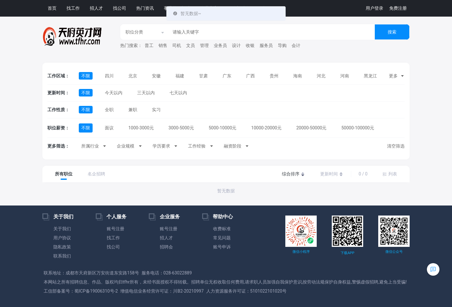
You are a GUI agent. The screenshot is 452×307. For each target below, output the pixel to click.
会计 (296, 45)
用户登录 (374, 8)
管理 (204, 45)
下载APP (347, 253)
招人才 (96, 8)
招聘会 (166, 246)
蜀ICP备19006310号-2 (96, 291)
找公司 (119, 8)
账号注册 (115, 228)
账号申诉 (222, 246)
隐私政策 (62, 246)
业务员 (220, 45)
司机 (176, 45)
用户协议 (62, 237)
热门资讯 (145, 8)
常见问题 (222, 237)
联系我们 (62, 255)
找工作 (73, 8)
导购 (282, 45)
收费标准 (222, 228)
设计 (236, 45)
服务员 (266, 45)
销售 (163, 45)
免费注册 (398, 8)
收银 (250, 45)
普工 (149, 45)
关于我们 (62, 228)
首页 (52, 8)
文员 (190, 45)
